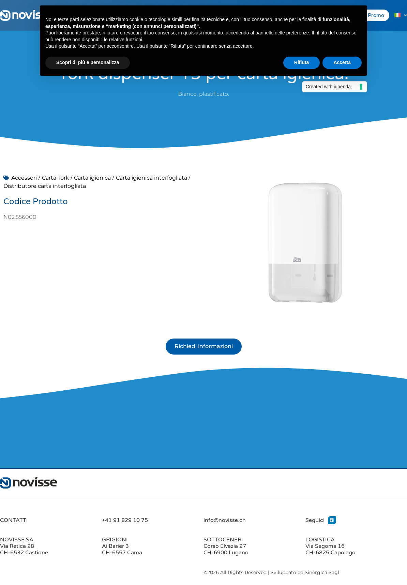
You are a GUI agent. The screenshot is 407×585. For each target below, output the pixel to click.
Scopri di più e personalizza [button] (87, 62)
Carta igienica (92, 178)
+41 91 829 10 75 (125, 520)
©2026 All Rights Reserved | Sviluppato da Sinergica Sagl (271, 573)
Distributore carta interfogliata (44, 186)
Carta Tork (55, 178)
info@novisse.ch (225, 520)
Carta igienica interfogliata (151, 178)
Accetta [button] (342, 62)
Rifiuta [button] (301, 62)
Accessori (24, 178)
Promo (376, 15)
